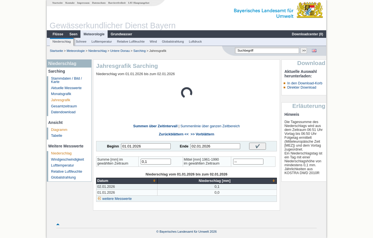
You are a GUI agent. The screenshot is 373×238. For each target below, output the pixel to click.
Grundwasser (121, 34)
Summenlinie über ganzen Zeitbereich (210, 126)
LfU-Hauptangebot (138, 2)
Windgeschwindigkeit (67, 159)
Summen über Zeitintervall (155, 126)
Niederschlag (61, 41)
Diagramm (59, 130)
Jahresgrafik (60, 100)
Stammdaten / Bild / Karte (66, 80)
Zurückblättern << (174, 134)
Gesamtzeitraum (64, 106)
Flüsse (58, 34)
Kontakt (70, 2)
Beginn (113, 146)
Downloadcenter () (307, 34)
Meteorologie (94, 34)
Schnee (81, 41)
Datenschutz (99, 2)
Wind (153, 41)
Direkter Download (301, 87)
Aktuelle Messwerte (66, 88)
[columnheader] (126, 181)
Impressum (83, 2)
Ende (184, 146)
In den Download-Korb (304, 83)
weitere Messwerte (117, 199)
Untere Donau (120, 50)
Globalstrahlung (173, 41)
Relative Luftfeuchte (131, 41)
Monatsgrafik (61, 94)
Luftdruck (195, 41)
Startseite (57, 2)
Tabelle (56, 136)
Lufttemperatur (101, 41)
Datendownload (63, 112)
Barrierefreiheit (117, 2)
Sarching (139, 50)
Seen (73, 34)
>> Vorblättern (202, 134)
